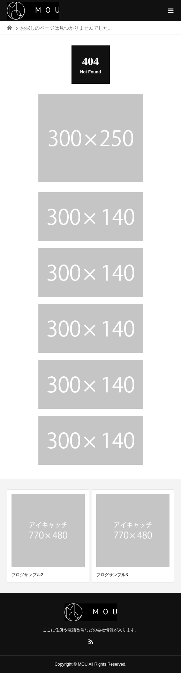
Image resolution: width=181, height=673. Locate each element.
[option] (48, 536)
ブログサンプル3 (112, 574)
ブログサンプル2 (27, 574)
